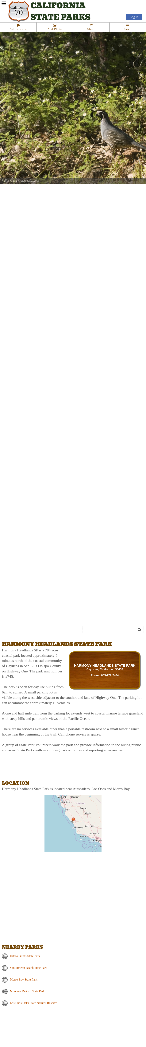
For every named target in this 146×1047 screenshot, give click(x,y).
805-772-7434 (110, 675)
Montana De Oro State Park (27, 991)
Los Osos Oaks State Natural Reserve (33, 1003)
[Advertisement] (44, 616)
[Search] (111, 630)
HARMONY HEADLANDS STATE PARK (105, 666)
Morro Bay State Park (23, 979)
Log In (134, 17)
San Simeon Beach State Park (28, 967)
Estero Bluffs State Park (25, 956)
